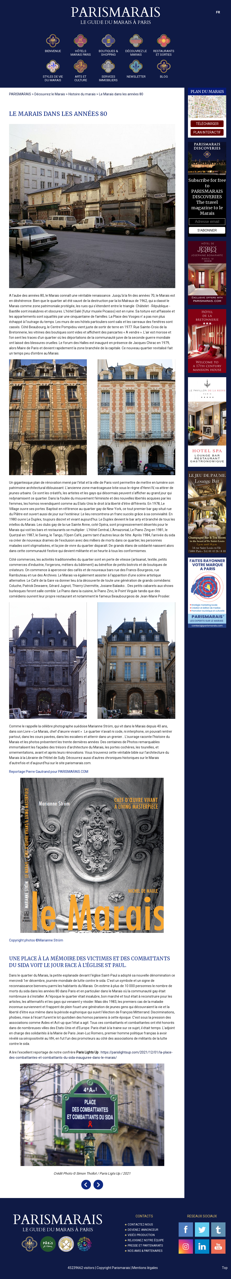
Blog (163, 69)
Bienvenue (53, 43)
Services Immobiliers (108, 71)
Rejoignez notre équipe (146, 1240)
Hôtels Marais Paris (81, 45)
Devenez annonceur (143, 1229)
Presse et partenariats (145, 1245)
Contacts (144, 1216)
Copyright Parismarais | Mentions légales (127, 1268)
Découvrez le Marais (136, 45)
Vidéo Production (141, 1235)
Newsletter (136, 69)
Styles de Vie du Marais (53, 71)
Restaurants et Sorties (163, 45)
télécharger (207, 124)
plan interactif (207, 132)
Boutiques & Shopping (108, 45)
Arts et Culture (80, 71)
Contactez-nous (140, 1224)
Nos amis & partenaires (145, 1250)
